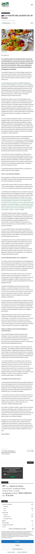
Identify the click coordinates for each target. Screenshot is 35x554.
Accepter (17, 541)
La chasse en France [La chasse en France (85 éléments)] (19, 488)
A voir (5, 510)
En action (6, 514)
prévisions (25, 279)
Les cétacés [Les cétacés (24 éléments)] (16, 491)
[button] (33, 529)
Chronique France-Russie (10, 10)
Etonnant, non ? (7, 516)
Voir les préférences (18, 549)
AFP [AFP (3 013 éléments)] (4, 486)
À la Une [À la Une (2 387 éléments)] (9, 495)
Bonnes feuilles (5, 522)
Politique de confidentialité (22, 552)
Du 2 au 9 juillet (30, 451)
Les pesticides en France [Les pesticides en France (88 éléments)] (10, 493)
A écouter (6, 506)
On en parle (6, 518)
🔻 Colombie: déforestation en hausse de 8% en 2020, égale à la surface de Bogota (8, 452)
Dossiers (4, 526)
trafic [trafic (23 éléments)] (3, 495)
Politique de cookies (11, 552)
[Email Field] (14, 474)
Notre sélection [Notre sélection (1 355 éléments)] (25, 493)
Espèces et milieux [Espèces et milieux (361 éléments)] (16, 486)
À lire (5, 508)
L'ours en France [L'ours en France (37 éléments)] (7, 488)
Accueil (2, 10)
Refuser (17, 545)
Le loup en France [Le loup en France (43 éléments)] (7, 490)
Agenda (3, 520)
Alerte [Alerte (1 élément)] (8, 486)
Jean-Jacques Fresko (6, 23)
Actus (3, 512)
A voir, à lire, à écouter (7, 504)
